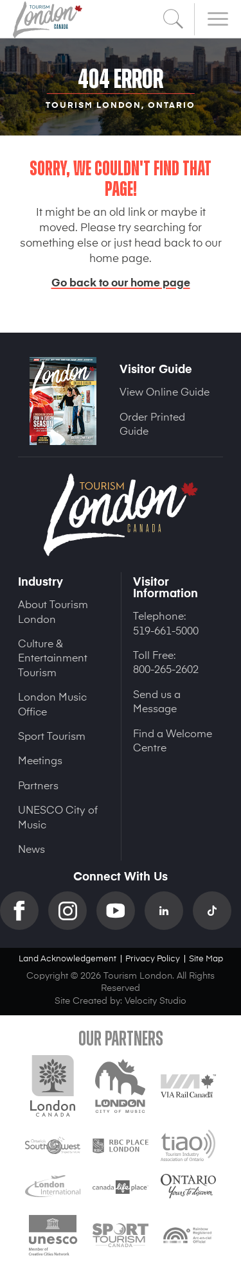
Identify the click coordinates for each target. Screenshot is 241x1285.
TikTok (217, 910)
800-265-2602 (166, 668)
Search (173, 19)
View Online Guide (165, 391)
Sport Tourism (51, 735)
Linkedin (169, 910)
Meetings (40, 760)
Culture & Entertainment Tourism (52, 657)
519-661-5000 (166, 630)
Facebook (24, 910)
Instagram (72, 910)
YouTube (120, 910)
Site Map (206, 957)
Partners (38, 785)
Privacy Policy (152, 957)
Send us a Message (157, 700)
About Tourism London (53, 611)
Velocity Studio (155, 1000)
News (31, 848)
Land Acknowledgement (67, 957)
